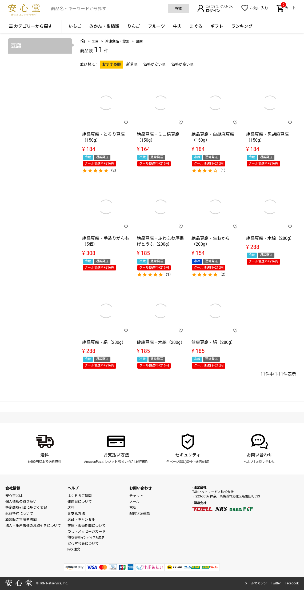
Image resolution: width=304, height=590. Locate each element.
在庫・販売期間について (86, 526)
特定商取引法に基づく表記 (26, 507)
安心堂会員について (83, 543)
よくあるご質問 (79, 496)
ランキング (242, 26)
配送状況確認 (139, 514)
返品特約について (19, 514)
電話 (132, 507)
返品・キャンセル (81, 519)
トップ (82, 41)
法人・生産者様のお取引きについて (33, 526)
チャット (136, 496)
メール (134, 502)
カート (288, 7)
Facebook (292, 583)
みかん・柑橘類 (104, 26)
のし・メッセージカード (86, 531)
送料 (44, 454)
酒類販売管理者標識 (21, 519)
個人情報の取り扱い (21, 502)
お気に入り (259, 8)
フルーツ (156, 26)
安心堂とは (14, 496)
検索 (178, 8)
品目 (95, 41)
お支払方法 (76, 514)
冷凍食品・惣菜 (117, 41)
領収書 (85, 537)
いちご (75, 26)
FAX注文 (74, 549)
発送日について (79, 502)
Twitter (276, 583)
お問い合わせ (259, 454)
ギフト (216, 26)
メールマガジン (256, 583)
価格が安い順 (154, 64)
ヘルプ (248, 462)
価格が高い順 (182, 64)
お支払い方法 (116, 454)
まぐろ (196, 26)
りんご (133, 26)
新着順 (132, 64)
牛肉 (177, 26)
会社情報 (12, 488)
